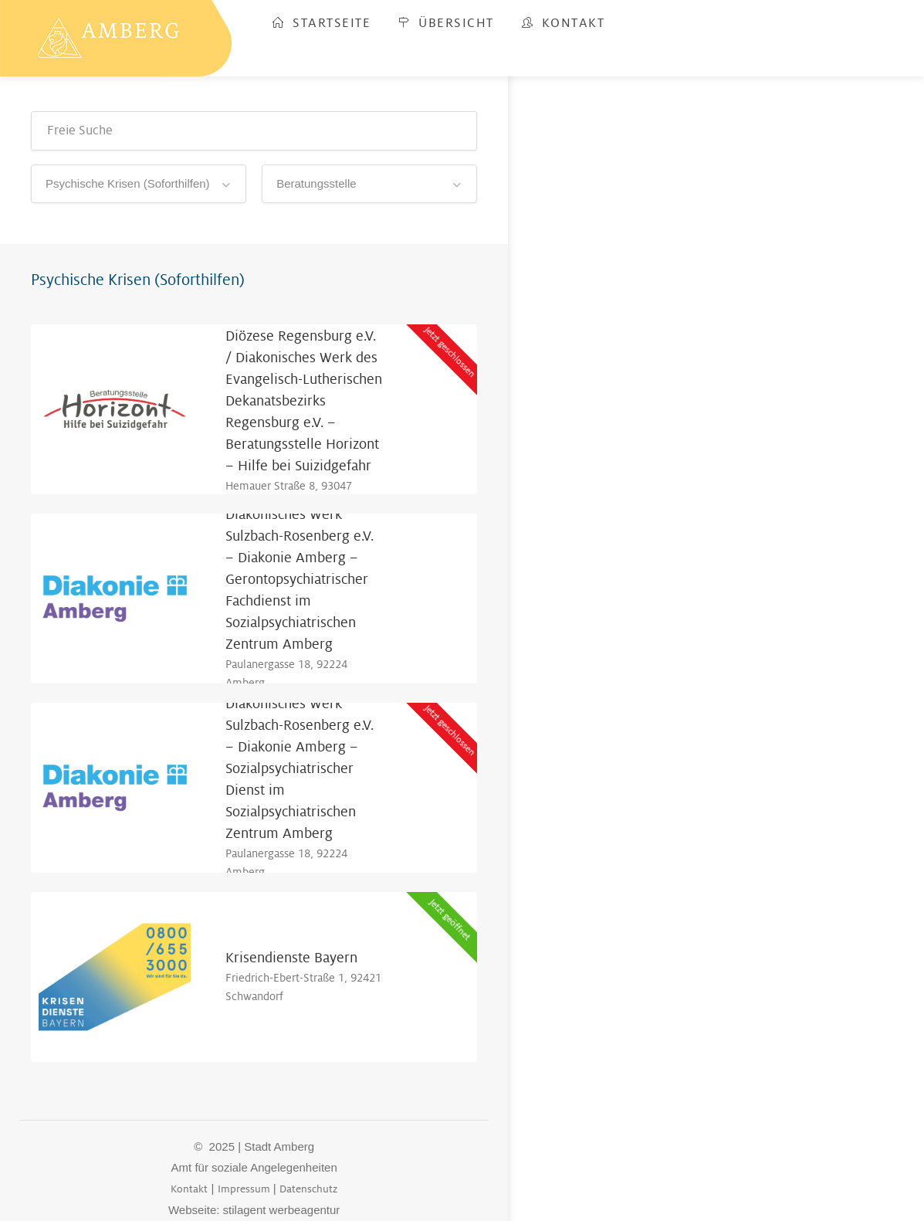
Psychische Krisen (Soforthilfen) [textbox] (128, 183)
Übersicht (446, 23)
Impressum (244, 1189)
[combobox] (138, 183)
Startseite (321, 23)
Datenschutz (308, 1189)
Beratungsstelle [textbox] (316, 183)
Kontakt (563, 23)
